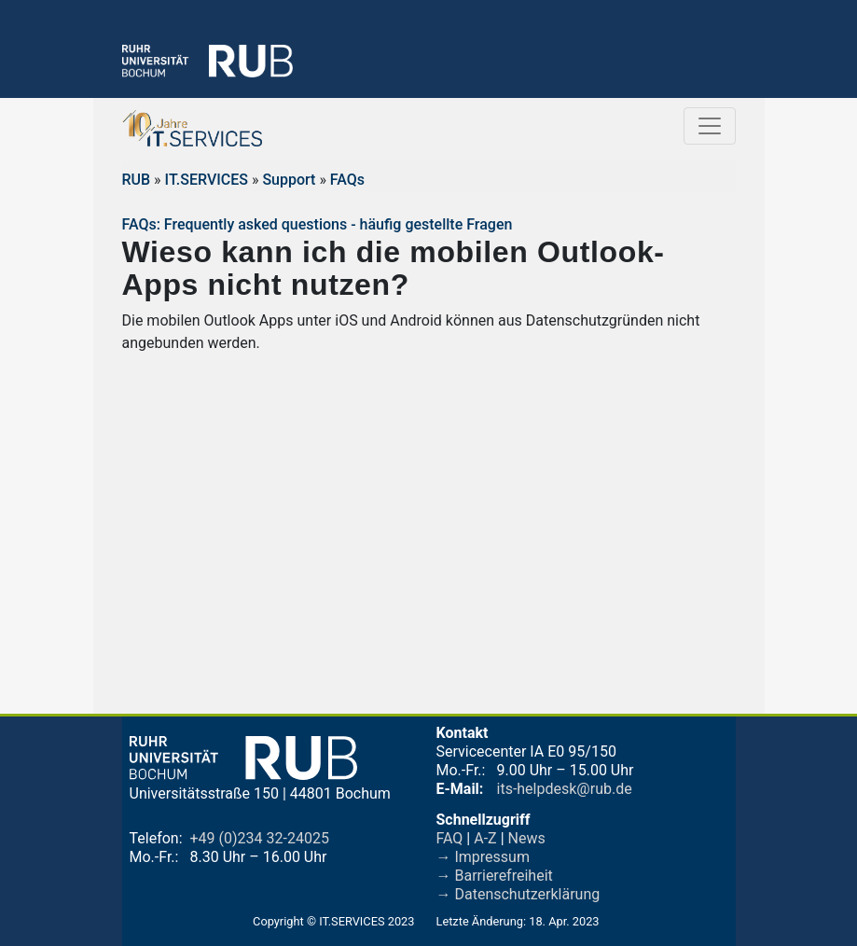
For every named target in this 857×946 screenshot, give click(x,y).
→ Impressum (483, 857)
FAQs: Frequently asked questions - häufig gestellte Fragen (317, 224)
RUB (136, 179)
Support (288, 179)
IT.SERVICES (206, 179)
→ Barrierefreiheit (494, 875)
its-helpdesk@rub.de (564, 789)
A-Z (485, 838)
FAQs (347, 179)
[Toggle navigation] (710, 126)
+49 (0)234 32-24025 (259, 838)
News (527, 838)
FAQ (449, 838)
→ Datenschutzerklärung (518, 894)
